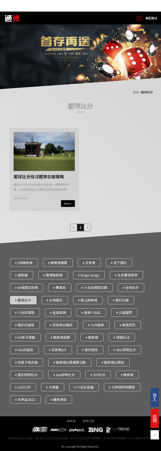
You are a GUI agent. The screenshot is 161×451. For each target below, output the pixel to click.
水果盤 (53, 387)
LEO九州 (23, 387)
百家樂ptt (57, 349)
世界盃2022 (25, 399)
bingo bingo (88, 275)
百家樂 (89, 262)
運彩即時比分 (27, 374)
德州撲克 (90, 349)
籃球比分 (23, 300)
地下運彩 (119, 262)
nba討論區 (24, 349)
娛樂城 (92, 337)
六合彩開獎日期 (94, 287)
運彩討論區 (25, 324)
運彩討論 (121, 300)
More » (68, 203)
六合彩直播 (84, 387)
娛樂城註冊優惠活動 (70, 362)
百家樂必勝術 (61, 324)
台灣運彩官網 (27, 287)
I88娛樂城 (24, 262)
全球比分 (131, 287)
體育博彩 (59, 399)
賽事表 (60, 287)
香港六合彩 (91, 312)
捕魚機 (22, 275)
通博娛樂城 (53, 275)
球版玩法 (122, 337)
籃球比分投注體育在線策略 (39, 176)
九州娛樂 (96, 324)
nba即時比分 (64, 374)
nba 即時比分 (125, 349)
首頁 (136, 92)
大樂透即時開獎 (122, 387)
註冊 (155, 418)
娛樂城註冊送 (113, 362)
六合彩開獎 (25, 312)
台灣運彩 (54, 300)
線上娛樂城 (87, 300)
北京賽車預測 (126, 275)
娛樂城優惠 (57, 262)
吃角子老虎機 (27, 362)
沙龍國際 (124, 312)
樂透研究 (127, 324)
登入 (155, 397)
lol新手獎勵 (25, 337)
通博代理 (88, 421)
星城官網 (58, 312)
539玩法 (98, 374)
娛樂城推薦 (60, 337)
